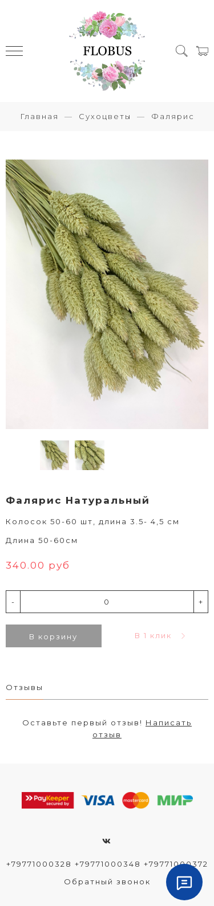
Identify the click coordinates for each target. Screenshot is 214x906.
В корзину (53, 636)
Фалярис (173, 116)
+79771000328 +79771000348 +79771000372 (107, 863)
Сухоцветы (105, 116)
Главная (39, 116)
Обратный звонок (107, 881)
